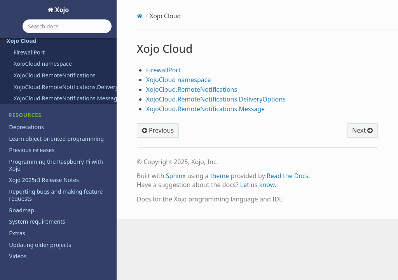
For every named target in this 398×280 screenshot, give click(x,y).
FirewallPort (29, 52)
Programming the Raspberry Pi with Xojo (56, 165)
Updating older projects (40, 244)
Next (362, 130)
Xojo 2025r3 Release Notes (44, 180)
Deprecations (26, 127)
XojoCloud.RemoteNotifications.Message (65, 98)
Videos (17, 256)
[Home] (140, 16)
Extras (17, 233)
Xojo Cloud (19, 40)
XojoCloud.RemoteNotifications (55, 75)
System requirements (37, 221)
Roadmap (21, 210)
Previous (158, 130)
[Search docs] (67, 26)
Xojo (61, 9)
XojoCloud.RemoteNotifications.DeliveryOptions (65, 87)
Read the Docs (288, 176)
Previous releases (31, 150)
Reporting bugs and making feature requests (56, 195)
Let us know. (258, 184)
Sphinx (176, 176)
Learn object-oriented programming (56, 138)
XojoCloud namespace (43, 63)
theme (219, 176)
